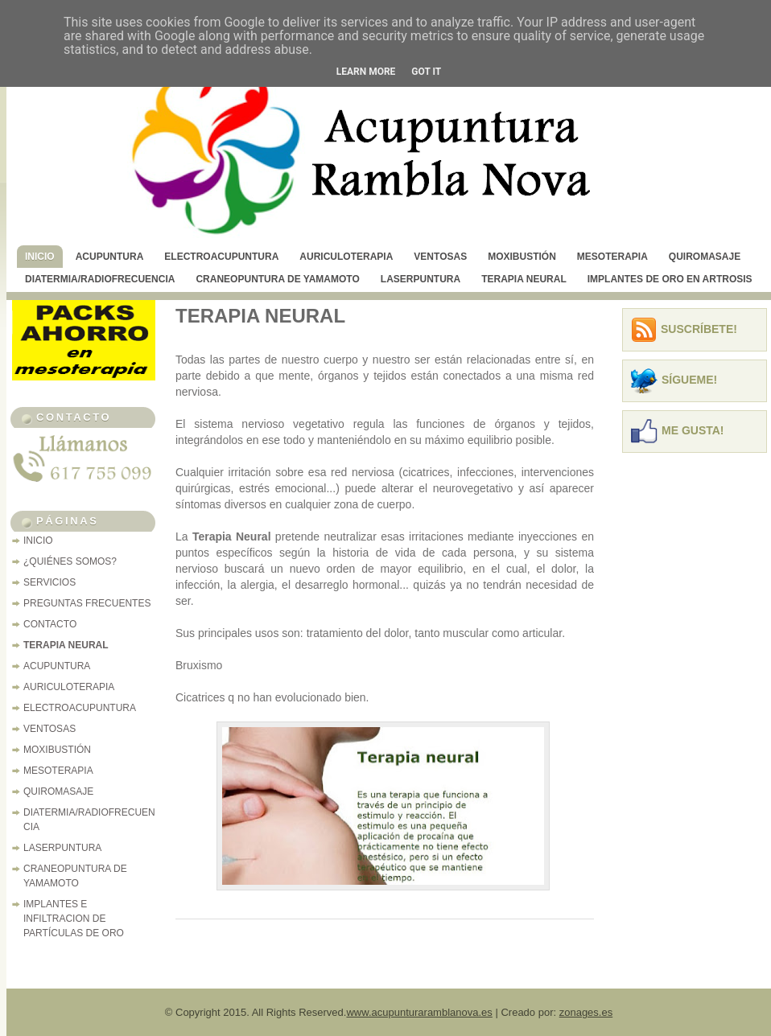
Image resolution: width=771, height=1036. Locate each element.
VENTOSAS (440, 256)
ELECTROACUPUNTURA (221, 256)
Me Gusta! (693, 430)
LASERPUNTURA (420, 279)
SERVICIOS (49, 582)
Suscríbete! (699, 329)
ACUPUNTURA (110, 256)
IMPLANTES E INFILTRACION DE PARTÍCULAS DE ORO (73, 918)
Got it (426, 71)
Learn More (366, 71)
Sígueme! (689, 379)
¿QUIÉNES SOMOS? (70, 561)
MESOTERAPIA (612, 256)
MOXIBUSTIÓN (522, 256)
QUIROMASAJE (704, 256)
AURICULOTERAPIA (346, 256)
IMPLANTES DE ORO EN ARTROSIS (670, 279)
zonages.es (586, 1012)
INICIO (40, 256)
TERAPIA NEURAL (524, 279)
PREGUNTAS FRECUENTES (86, 603)
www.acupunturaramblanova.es (419, 1012)
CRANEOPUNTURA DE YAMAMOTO (277, 279)
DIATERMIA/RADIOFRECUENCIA (100, 279)
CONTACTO (49, 624)
